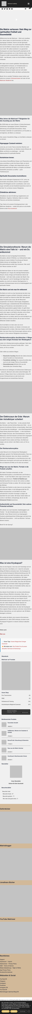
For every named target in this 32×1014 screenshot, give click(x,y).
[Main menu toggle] (28, 4)
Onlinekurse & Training (8, 701)
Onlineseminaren (15, 78)
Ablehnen (14, 1011)
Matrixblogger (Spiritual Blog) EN (9, 992)
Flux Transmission (6, 695)
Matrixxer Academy (12, 3)
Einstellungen (8, 1007)
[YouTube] (9, 9)
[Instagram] (7, 9)
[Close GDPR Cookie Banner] (29, 1011)
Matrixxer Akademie (5, 80)
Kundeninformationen (6, 972)
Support (2, 959)
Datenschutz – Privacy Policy (8, 964)
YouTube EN (3, 989)
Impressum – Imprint (6, 961)
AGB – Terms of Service (7, 966)
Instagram (3, 983)
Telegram (2, 981)
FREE (3, 698)
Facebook (3, 985)
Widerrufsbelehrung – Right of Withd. (10, 968)
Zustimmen (5, 1011)
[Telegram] (12, 9)
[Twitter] (4, 9)
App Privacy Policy (5, 970)
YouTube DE (3, 979)
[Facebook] (2, 9)
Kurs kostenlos (12, 208)
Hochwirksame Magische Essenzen (11, 704)
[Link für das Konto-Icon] (25, 9)
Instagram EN (4, 987)
